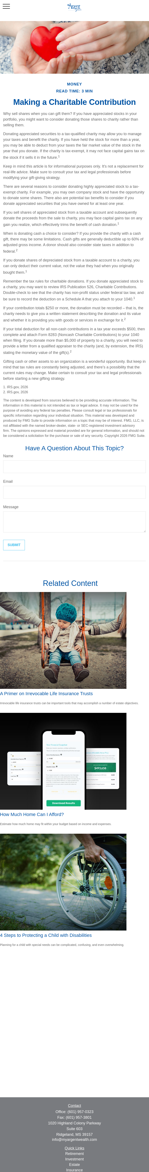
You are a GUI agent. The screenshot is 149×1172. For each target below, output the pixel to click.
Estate (74, 1165)
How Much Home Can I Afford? (32, 814)
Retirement (74, 1154)
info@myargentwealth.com (74, 1139)
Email (8, 481)
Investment (74, 1159)
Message (11, 507)
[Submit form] (14, 545)
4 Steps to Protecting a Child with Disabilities (46, 935)
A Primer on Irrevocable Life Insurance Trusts (46, 693)
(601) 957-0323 (80, 1112)
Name (8, 456)
